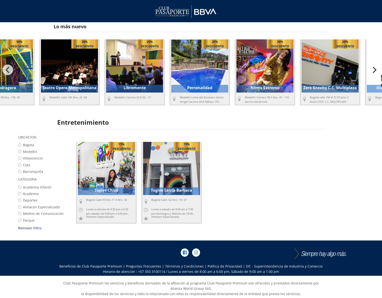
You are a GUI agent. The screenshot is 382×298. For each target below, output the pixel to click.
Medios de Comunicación (41, 213)
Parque (26, 220)
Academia (28, 193)
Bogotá (26, 145)
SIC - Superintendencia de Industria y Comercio (284, 266)
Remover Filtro (30, 228)
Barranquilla (30, 171)
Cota (24, 165)
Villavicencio (30, 158)
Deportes (28, 200)
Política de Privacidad (225, 266)
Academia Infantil (34, 187)
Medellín (27, 151)
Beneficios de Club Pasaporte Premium (90, 266)
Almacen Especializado (39, 207)
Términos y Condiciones (184, 266)
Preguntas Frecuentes (143, 266)
